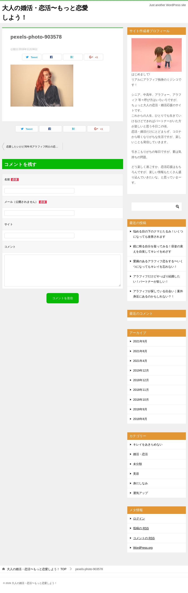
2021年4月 (140, 360)
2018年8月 (140, 419)
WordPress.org (143, 547)
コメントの (144, 538)
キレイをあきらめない (147, 444)
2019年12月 (141, 370)
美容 (136, 473)
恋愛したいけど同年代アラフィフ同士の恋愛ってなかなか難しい (34, 146)
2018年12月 (141, 380)
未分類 (137, 464)
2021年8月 (140, 351)
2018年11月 (141, 389)
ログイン (139, 518)
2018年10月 (141, 399)
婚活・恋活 (140, 454)
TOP (36, 569)
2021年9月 (140, 341)
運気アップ (140, 493)
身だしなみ (140, 483)
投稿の (141, 528)
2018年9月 (140, 409)
